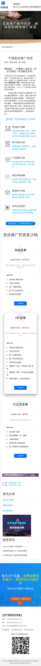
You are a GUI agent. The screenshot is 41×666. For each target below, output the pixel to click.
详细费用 (20, 303)
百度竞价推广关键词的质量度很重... (16, 555)
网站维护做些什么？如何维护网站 (15, 551)
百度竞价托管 (28, 630)
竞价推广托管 (21, 87)
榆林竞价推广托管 (15, 483)
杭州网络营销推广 (17, 630)
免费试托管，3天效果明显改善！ (20, 223)
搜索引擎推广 (8, 505)
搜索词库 (9, 47)
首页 (3, 47)
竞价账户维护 (8, 500)
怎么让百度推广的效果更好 (13, 546)
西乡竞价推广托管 (15, 485)
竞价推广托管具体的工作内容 (20, 119)
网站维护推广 (8, 511)
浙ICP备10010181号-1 (24, 663)
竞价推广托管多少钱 (20, 235)
